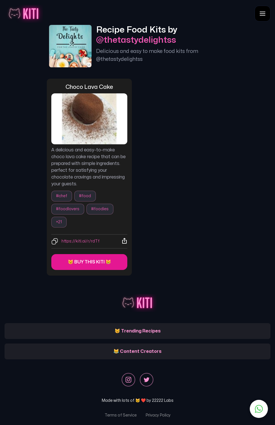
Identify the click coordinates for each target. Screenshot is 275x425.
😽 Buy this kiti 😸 (89, 262)
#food (85, 196)
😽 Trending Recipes (138, 331)
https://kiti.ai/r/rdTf (81, 241)
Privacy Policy (158, 415)
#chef (61, 196)
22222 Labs (163, 400)
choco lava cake (89, 87)
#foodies (100, 209)
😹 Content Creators (137, 351)
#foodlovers (67, 209)
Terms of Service (121, 415)
